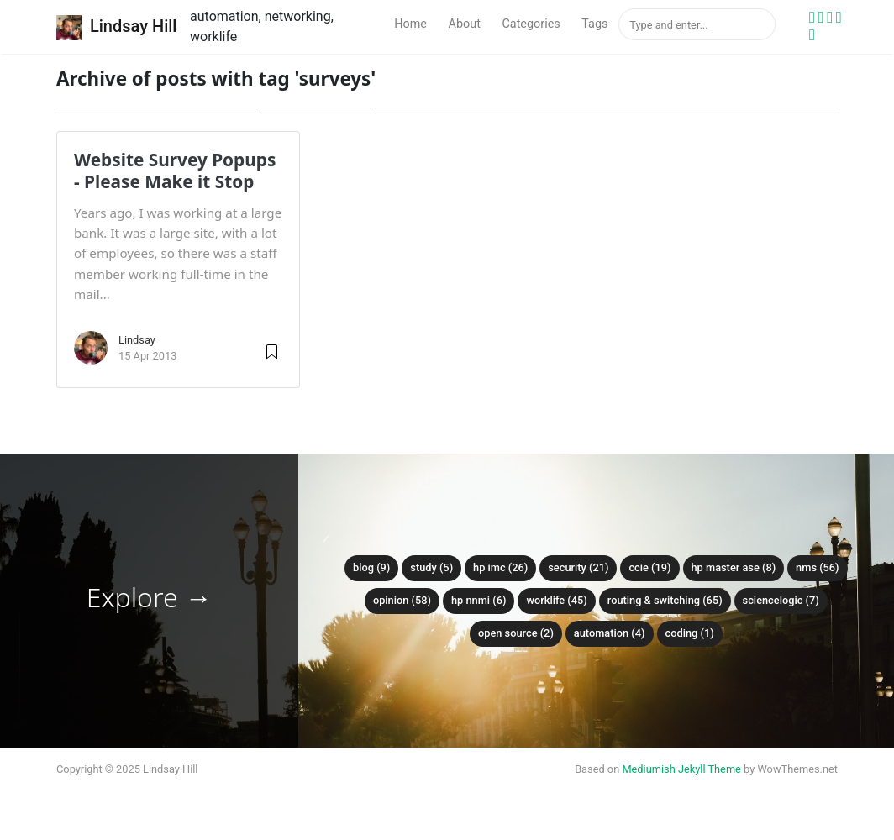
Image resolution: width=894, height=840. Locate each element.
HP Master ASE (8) (734, 567)
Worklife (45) (556, 600)
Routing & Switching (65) (665, 600)
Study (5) (431, 567)
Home (410, 24)
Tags (594, 24)
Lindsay (136, 339)
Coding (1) (689, 633)
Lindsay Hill (116, 27)
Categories (531, 24)
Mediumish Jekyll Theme (681, 769)
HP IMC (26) (500, 567)
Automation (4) (609, 633)
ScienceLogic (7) (781, 600)
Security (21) (578, 567)
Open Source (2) (516, 633)
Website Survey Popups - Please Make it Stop (175, 170)
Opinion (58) (402, 600)
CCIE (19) (649, 567)
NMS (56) (817, 567)
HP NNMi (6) (479, 600)
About (465, 24)
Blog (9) (371, 567)
